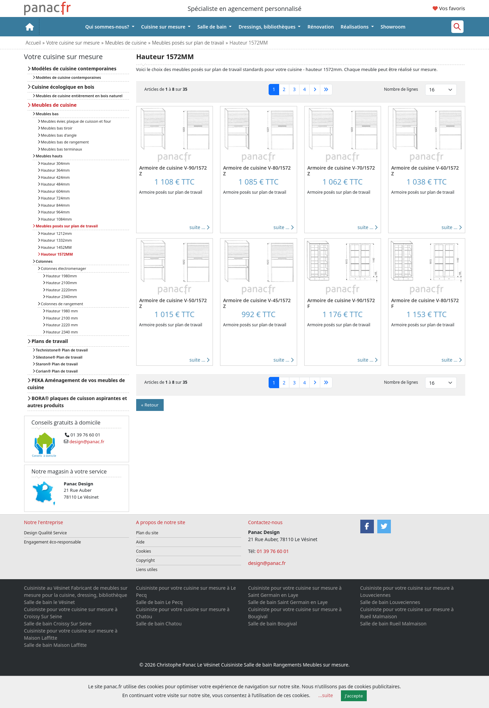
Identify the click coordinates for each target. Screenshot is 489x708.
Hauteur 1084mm (55, 219)
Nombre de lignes (401, 89)
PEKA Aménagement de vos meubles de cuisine (76, 384)
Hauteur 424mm (54, 177)
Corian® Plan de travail (55, 371)
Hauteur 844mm (54, 205)
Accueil (33, 42)
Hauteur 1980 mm (60, 310)
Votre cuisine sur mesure (72, 42)
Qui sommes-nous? (107, 26)
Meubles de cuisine (126, 42)
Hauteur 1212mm (55, 233)
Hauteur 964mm (54, 211)
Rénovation (320, 26)
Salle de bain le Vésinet (49, 602)
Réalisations (355, 26)
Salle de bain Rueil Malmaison (393, 623)
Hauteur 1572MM (55, 254)
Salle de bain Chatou (159, 623)
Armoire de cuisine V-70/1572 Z (341, 171)
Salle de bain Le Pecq (159, 602)
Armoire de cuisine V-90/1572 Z (173, 171)
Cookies (143, 551)
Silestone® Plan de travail (58, 357)
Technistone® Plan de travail (60, 349)
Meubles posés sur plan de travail (188, 42)
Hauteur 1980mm (60, 275)
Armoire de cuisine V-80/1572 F (425, 303)
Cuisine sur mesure (164, 26)
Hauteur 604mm (54, 191)
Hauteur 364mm (54, 170)
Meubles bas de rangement (63, 141)
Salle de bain (212, 26)
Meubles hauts (47, 155)
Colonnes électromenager (62, 268)
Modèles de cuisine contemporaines (72, 68)
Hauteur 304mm (54, 163)
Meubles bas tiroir (55, 128)
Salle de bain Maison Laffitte (55, 645)
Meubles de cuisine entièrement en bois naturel (78, 95)
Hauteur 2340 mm (60, 331)
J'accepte (354, 696)
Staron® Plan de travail (55, 363)
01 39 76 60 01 (273, 551)
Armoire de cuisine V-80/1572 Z (257, 171)
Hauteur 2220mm (60, 289)
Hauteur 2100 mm (60, 318)
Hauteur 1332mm (55, 240)
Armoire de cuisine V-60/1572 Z (425, 171)
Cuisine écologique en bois (61, 87)
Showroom (393, 26)
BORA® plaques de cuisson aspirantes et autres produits (77, 402)
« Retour (150, 405)
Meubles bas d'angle (57, 135)
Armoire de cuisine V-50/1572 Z (173, 303)
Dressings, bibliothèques (267, 26)
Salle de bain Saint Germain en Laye (288, 602)
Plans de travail (48, 341)
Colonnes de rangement (60, 303)
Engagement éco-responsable (52, 542)
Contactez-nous (265, 522)
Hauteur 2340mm (60, 296)
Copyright (145, 560)
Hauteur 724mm (54, 198)
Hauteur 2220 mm (60, 324)
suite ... (199, 227)
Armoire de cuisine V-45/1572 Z (257, 303)
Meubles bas (46, 113)
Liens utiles (147, 569)
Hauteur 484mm (54, 184)
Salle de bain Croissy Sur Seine (58, 623)
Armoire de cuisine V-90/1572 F (341, 303)
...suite (325, 695)
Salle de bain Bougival (272, 623)
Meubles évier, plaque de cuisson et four (74, 121)
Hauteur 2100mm (60, 282)
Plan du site (147, 533)
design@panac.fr (267, 563)
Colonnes (43, 261)
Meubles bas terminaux (60, 149)
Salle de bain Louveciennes (390, 602)
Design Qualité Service (45, 533)
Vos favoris (449, 8)
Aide (140, 542)
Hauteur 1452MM (55, 247)
